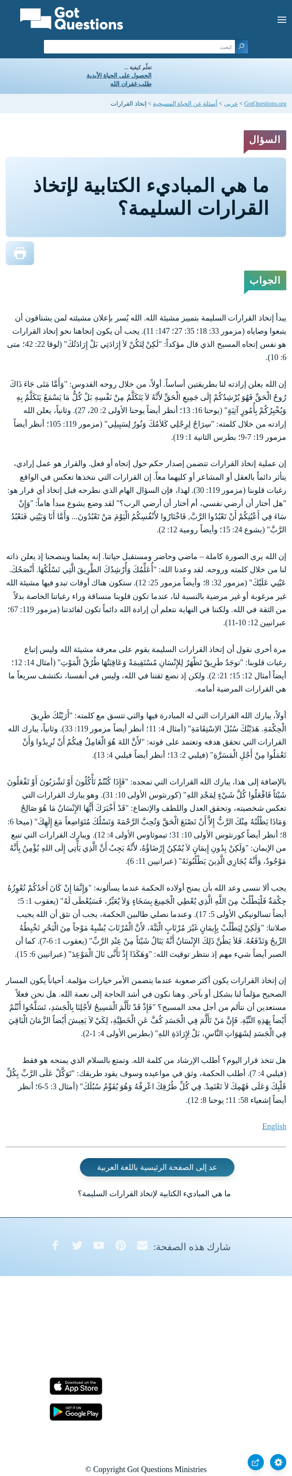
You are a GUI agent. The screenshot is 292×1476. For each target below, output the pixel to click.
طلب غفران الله (130, 84)
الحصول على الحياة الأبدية (119, 75)
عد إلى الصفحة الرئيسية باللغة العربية (157, 1167)
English (274, 1126)
